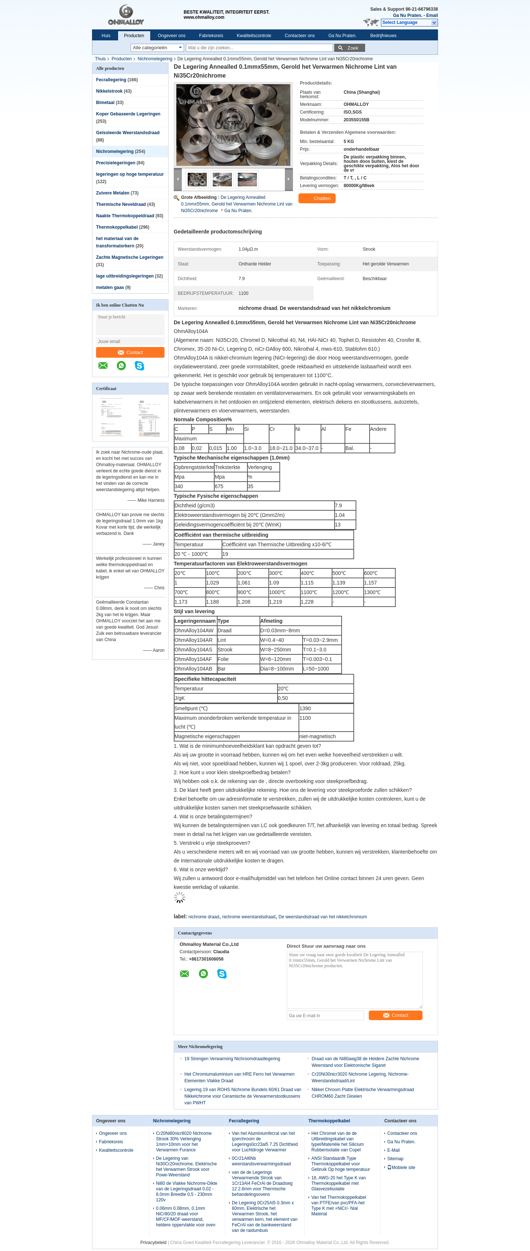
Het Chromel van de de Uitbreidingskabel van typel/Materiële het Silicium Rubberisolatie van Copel (337, 1141)
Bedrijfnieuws (383, 35)
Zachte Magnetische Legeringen (129, 257)
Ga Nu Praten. (407, 15)
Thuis (100, 58)
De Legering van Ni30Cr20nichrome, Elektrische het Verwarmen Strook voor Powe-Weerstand (186, 1166)
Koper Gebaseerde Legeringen (128, 114)
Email (432, 15)
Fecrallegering (111, 79)
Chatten (318, 198)
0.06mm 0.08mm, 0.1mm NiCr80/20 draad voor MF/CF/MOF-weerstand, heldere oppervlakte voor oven (185, 1216)
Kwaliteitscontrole (254, 35)
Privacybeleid (153, 1242)
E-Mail (393, 1150)
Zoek (352, 48)
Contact (130, 352)
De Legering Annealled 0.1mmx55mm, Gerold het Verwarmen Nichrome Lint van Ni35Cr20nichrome (237, 204)
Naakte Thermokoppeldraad (125, 215)
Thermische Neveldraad (121, 204)
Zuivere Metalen (113, 193)
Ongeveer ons (172, 35)
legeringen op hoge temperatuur (130, 174)
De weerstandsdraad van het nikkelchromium (323, 916)
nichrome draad (203, 916)
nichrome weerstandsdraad (249, 916)
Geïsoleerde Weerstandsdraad (128, 132)
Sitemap (395, 1158)
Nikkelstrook (109, 91)
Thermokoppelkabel (117, 227)
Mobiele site (401, 1167)
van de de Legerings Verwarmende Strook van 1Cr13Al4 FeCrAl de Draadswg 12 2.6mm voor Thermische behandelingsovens (262, 1183)
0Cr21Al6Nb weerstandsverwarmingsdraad (261, 1161)
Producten (134, 35)
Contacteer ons (300, 35)
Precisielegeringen (115, 162)
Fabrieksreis (211, 35)
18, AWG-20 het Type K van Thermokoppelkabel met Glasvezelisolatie (338, 1183)
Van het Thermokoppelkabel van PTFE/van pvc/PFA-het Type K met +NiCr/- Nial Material (338, 1205)
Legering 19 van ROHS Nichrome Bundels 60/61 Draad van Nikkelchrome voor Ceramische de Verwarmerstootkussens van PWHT (242, 1096)
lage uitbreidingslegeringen (125, 276)
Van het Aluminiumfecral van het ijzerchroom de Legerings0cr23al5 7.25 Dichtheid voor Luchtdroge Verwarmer (265, 1141)
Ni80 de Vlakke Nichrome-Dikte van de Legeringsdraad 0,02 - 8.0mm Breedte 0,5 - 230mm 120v (187, 1191)
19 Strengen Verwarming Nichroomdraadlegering (232, 1058)
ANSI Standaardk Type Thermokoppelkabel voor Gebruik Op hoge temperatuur (340, 1164)
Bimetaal (105, 102)
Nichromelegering (155, 58)
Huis (106, 35)
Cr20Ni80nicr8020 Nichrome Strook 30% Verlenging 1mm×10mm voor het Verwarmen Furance (184, 1141)
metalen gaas (110, 287)
